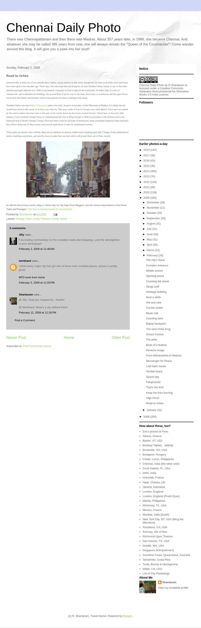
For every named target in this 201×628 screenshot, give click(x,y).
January (152, 409)
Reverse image (155, 350)
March (151, 250)
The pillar (151, 339)
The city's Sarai (155, 260)
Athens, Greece (152, 436)
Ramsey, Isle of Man (155, 531)
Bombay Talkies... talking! (158, 445)
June (150, 234)
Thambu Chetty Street (53, 218)
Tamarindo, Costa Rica (156, 559)
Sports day (152, 376)
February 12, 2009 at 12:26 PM (37, 312)
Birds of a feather (156, 345)
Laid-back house (156, 366)
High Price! (152, 398)
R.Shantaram (177, 85)
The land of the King (158, 329)
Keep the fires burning (159, 392)
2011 (146, 187)
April (150, 244)
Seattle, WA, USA (153, 545)
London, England (153, 491)
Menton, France (152, 510)
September (154, 218)
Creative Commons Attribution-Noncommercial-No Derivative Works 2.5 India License (164, 91)
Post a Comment (25, 320)
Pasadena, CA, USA (155, 527)
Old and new (153, 302)
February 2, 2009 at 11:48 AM (36, 248)
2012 (146, 181)
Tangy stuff (152, 286)
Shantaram (26, 294)
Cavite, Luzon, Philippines (158, 459)
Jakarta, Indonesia (154, 487)
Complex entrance (157, 265)
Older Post (121, 337)
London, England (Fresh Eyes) (161, 496)
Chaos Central (154, 334)
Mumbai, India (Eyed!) (156, 514)
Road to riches (155, 403)
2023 (146, 149)
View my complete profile (173, 587)
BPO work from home (32, 277)
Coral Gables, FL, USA (156, 468)
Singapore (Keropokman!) (158, 550)
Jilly (21, 234)
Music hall (152, 313)
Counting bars (154, 318)
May (150, 239)
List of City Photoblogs (156, 573)
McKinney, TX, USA (154, 505)
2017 (146, 155)
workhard (25, 260)
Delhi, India (149, 473)
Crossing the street (157, 281)
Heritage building (156, 291)
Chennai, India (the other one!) (161, 463)
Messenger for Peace (159, 360)
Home (69, 337)
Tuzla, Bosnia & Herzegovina (160, 564)
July (149, 228)
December (153, 202)
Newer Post (16, 337)
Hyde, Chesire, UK (154, 482)
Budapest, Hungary (154, 454)
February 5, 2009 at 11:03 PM (37, 282)
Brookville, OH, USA (155, 449)
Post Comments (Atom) (37, 346)
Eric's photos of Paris (155, 431)
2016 (146, 160)
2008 (146, 416)
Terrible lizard (154, 371)
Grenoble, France (153, 477)
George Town (24, 218)
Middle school (154, 270)
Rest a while (153, 297)
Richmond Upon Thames (158, 536)
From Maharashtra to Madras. (164, 355)
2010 (146, 192)
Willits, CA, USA (152, 568)
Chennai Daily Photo (63, 28)
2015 (146, 166)
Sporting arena (155, 275)
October (152, 212)
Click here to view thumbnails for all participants (50, 209)
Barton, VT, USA (152, 440)
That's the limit (154, 387)
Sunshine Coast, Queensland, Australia (166, 555)
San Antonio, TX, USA (156, 541)
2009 (146, 197)
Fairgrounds (153, 382)
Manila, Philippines (154, 500)
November (153, 207)
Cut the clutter (154, 307)
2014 (146, 171)
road (36, 218)
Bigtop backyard (155, 323)
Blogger (127, 616)
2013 (146, 176)
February (152, 255)
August (151, 223)
